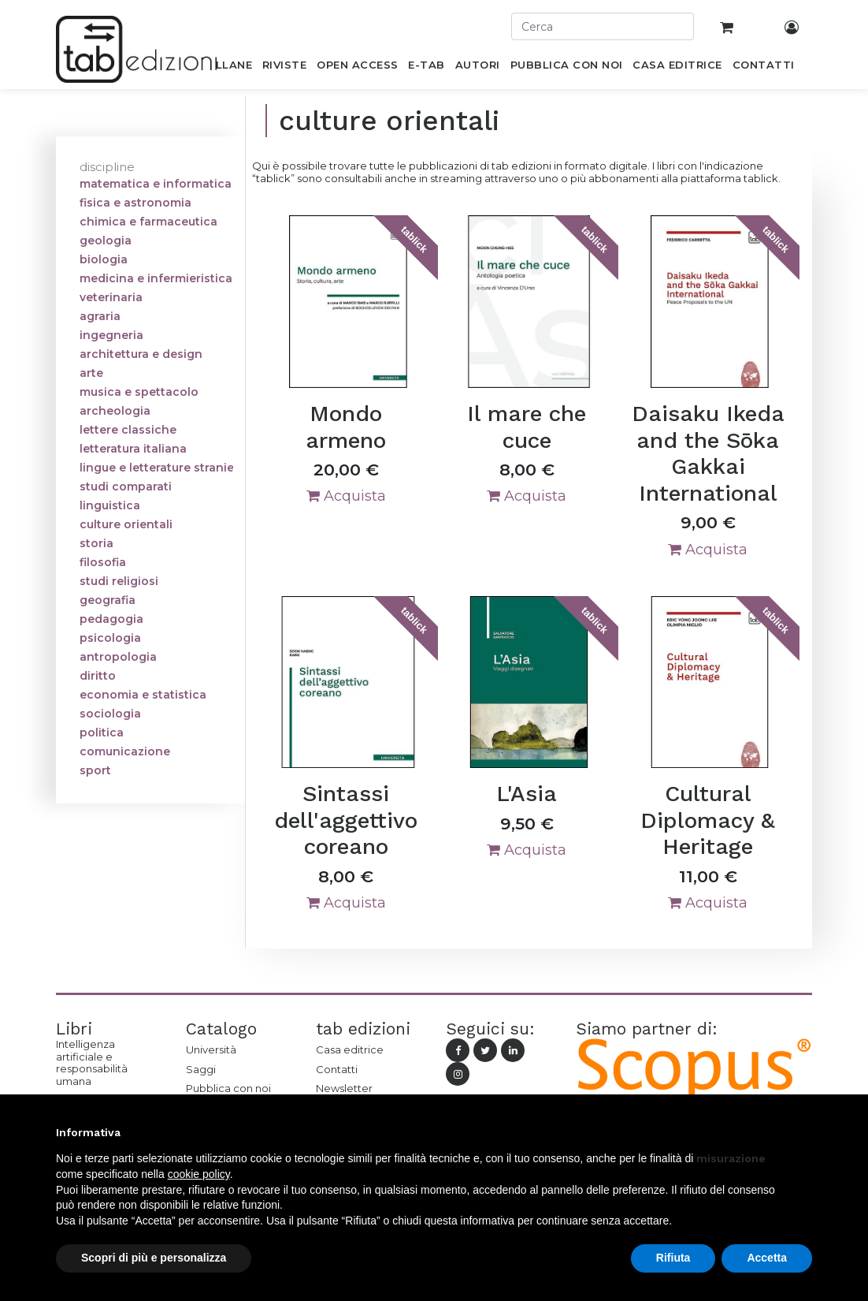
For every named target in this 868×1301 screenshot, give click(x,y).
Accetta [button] (767, 1257)
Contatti (337, 1069)
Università (211, 1049)
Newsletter (344, 1088)
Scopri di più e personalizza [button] (153, 1257)
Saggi (201, 1069)
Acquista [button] (346, 496)
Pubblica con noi (228, 1088)
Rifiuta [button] (673, 1257)
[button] (804, 1132)
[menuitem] (225, 68)
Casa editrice (350, 1049)
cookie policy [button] (199, 1174)
